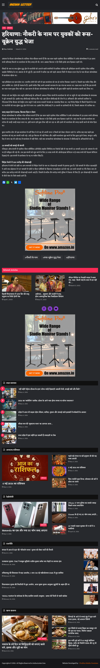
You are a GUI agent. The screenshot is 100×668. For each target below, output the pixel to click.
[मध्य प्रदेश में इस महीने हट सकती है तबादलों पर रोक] (9, 439)
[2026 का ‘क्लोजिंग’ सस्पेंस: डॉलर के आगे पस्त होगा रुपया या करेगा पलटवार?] (9, 404)
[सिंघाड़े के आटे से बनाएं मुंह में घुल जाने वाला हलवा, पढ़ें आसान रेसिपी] (59, 620)
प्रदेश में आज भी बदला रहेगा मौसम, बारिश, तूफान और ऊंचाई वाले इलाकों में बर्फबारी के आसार (52, 412)
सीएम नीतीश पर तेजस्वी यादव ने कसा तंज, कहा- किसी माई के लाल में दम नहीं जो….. (83, 280)
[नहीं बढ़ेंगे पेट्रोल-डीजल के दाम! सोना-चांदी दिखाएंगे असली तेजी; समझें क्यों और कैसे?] (9, 393)
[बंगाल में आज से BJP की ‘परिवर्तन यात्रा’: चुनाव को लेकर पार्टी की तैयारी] (91, 553)
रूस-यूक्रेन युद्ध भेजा (52, 257)
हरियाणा (9, 28)
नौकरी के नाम (32, 257)
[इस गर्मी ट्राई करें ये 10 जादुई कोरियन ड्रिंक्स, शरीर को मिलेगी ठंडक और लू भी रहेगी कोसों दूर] (59, 644)
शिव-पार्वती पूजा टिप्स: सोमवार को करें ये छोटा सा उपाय (83, 480)
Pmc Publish (8, 49)
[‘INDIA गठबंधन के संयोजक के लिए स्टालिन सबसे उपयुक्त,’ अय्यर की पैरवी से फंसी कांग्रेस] (91, 600)
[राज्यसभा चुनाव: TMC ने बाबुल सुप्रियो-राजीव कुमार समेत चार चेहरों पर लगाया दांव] (91, 565)
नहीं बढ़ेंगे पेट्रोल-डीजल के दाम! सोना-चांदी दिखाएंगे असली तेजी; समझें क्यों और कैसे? (49, 389)
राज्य (4, 28)
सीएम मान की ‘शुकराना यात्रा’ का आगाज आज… (35, 424)
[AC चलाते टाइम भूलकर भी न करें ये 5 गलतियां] (59, 530)
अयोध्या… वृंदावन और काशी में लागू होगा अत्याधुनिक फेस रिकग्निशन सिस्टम (49, 295)
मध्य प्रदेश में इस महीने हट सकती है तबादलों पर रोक (37, 435)
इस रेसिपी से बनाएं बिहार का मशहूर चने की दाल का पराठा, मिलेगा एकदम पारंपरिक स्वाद (82, 631)
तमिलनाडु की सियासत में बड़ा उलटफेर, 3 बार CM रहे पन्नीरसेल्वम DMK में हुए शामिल (32, 573)
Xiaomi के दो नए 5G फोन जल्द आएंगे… (83, 514)
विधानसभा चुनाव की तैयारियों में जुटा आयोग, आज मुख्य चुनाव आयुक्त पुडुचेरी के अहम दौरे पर (36, 584)
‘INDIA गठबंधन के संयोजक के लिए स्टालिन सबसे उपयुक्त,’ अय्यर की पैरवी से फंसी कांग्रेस (34, 596)
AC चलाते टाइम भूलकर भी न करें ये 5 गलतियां (81, 527)
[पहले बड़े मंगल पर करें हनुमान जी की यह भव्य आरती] (59, 460)
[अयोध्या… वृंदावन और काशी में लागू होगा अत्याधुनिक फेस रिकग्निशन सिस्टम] (50, 283)
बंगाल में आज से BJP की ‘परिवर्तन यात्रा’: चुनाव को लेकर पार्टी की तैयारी (27, 550)
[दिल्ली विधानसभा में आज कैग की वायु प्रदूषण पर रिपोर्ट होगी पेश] (16, 283)
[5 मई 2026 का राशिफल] (59, 471)
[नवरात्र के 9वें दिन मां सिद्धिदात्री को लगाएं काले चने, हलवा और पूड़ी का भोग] (25, 629)
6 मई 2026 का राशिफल (13, 484)
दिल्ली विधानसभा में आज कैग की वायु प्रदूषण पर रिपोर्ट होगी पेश (15, 295)
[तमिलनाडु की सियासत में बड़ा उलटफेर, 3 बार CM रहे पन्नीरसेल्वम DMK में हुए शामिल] (91, 577)
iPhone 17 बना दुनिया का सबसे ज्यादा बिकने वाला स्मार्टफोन (82, 504)
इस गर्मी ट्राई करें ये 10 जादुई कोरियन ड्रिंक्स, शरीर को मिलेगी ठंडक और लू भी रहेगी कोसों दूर (82, 643)
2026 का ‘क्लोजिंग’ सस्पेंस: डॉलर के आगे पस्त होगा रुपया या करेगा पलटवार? (46, 400)
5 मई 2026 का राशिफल (77, 467)
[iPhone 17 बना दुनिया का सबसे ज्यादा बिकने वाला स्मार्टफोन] (59, 507)
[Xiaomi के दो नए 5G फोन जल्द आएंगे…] (59, 518)
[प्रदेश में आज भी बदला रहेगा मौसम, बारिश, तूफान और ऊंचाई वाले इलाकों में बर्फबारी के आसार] (9, 416)
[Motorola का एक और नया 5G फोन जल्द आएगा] (25, 515)
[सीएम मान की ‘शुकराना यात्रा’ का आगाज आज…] (9, 427)
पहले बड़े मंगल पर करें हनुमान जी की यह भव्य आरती (82, 457)
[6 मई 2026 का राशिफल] (25, 468)
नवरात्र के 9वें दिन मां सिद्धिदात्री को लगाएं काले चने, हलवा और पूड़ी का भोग (23, 646)
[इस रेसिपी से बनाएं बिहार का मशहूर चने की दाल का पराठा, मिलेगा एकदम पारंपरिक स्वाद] (59, 632)
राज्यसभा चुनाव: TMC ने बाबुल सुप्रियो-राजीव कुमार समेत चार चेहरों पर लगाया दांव (31, 561)
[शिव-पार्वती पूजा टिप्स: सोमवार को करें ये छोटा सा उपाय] (59, 483)
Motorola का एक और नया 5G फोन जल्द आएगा (24, 531)
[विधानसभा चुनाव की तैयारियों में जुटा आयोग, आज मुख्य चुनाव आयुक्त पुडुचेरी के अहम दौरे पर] (91, 588)
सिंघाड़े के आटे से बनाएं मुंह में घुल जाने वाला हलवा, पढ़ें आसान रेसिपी (82, 618)
